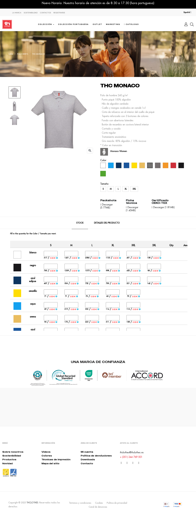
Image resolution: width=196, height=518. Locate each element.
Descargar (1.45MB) (132, 209)
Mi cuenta (87, 452)
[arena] (142, 166)
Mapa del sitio (50, 463)
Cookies (99, 503)
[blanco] (103, 166)
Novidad (7, 463)
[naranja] (166, 166)
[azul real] (127, 166)
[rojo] (174, 166)
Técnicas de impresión (55, 459)
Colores (46, 455)
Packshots (108, 200)
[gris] (158, 166)
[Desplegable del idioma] (187, 12)
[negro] (181, 166)
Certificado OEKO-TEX (160, 202)
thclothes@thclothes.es (132, 452)
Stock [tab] (79, 222)
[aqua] (111, 166)
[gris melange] (150, 166)
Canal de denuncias (98, 506)
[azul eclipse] (119, 166)
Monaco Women (118, 151)
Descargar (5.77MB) (106, 206)
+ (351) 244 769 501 (131, 456)
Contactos (45, 12)
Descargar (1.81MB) (164, 207)
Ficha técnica (131, 202)
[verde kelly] (103, 174)
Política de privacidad (117, 503)
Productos (9, 459)
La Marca (16, 12)
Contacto (87, 463)
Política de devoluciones (96, 455)
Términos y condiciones (80, 503)
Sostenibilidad (31, 12)
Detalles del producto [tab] (107, 222)
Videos (46, 452)
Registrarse (59, 12)
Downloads (88, 459)
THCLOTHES (32, 502)
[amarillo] (135, 166)
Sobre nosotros (12, 452)
